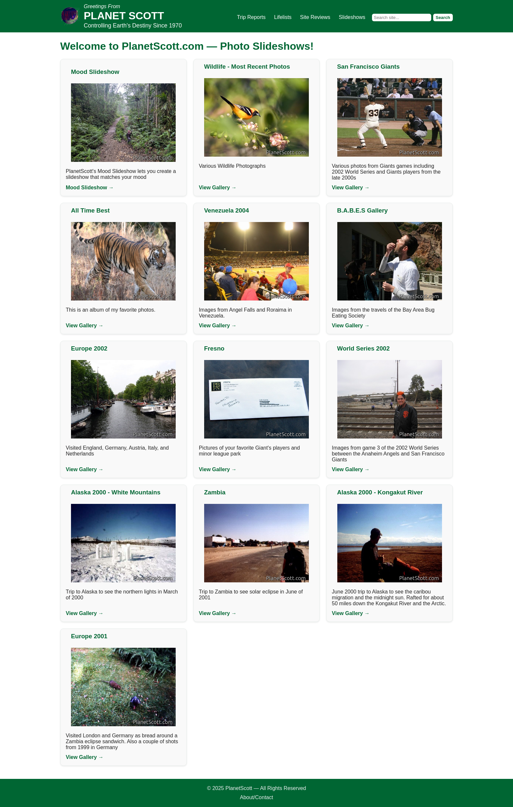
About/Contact (256, 797)
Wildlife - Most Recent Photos (247, 66)
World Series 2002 (363, 348)
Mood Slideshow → (90, 187)
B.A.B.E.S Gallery (362, 210)
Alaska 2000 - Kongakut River (380, 492)
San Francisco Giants (368, 66)
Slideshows (352, 17)
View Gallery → (218, 187)
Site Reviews (315, 17)
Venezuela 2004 (226, 210)
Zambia (214, 492)
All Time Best (90, 210)
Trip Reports (251, 17)
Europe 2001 (89, 636)
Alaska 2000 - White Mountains (115, 492)
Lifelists (283, 17)
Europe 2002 (89, 348)
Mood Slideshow (95, 71)
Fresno (214, 348)
